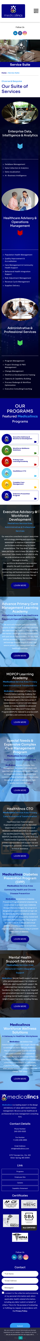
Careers (20, 1183)
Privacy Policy (21, 1311)
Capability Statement (20, 1188)
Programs (20, 1171)
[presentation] (20, 1318)
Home (4, 73)
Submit (20, 1326)
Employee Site (20, 1177)
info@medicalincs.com (20, 1149)
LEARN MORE (20, 585)
